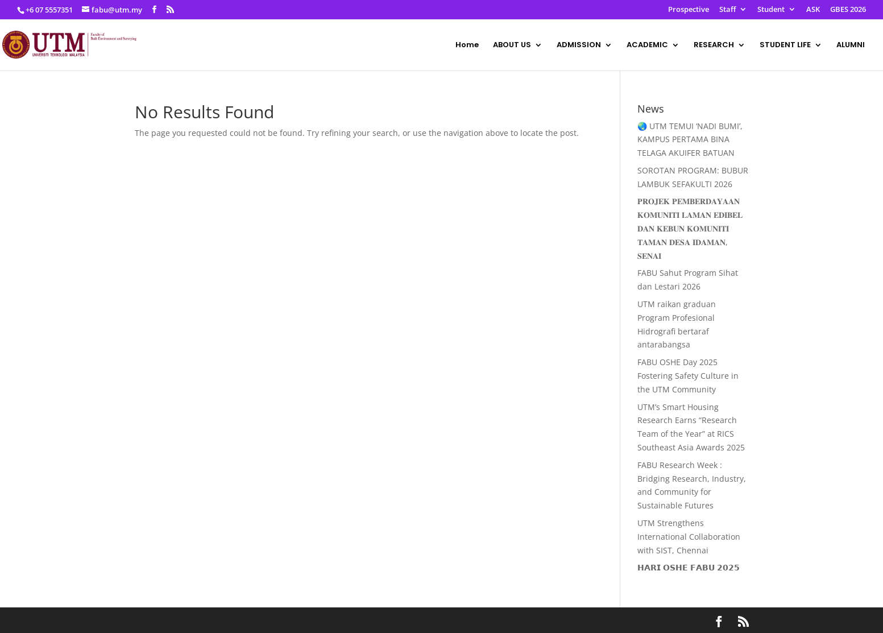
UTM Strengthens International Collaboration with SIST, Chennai (688, 537)
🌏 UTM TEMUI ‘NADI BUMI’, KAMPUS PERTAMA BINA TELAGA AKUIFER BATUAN (690, 140)
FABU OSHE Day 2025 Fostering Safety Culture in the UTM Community (688, 376)
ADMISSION (579, 45)
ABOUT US (512, 45)
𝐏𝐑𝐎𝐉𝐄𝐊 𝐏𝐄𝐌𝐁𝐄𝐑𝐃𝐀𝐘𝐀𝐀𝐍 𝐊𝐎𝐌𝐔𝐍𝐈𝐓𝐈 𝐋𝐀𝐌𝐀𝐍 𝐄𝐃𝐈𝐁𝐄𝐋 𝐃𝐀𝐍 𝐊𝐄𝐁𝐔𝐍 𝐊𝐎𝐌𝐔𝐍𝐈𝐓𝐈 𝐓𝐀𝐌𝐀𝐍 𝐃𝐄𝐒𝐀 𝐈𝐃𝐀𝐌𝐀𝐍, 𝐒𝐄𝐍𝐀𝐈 (690, 228)
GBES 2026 (848, 10)
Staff (727, 10)
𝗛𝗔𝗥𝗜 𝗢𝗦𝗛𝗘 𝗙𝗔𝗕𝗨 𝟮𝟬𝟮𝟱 (688, 567)
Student (771, 10)
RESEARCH (714, 45)
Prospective (688, 10)
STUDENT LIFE (785, 45)
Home (467, 45)
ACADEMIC (647, 45)
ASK (813, 10)
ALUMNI (850, 45)
